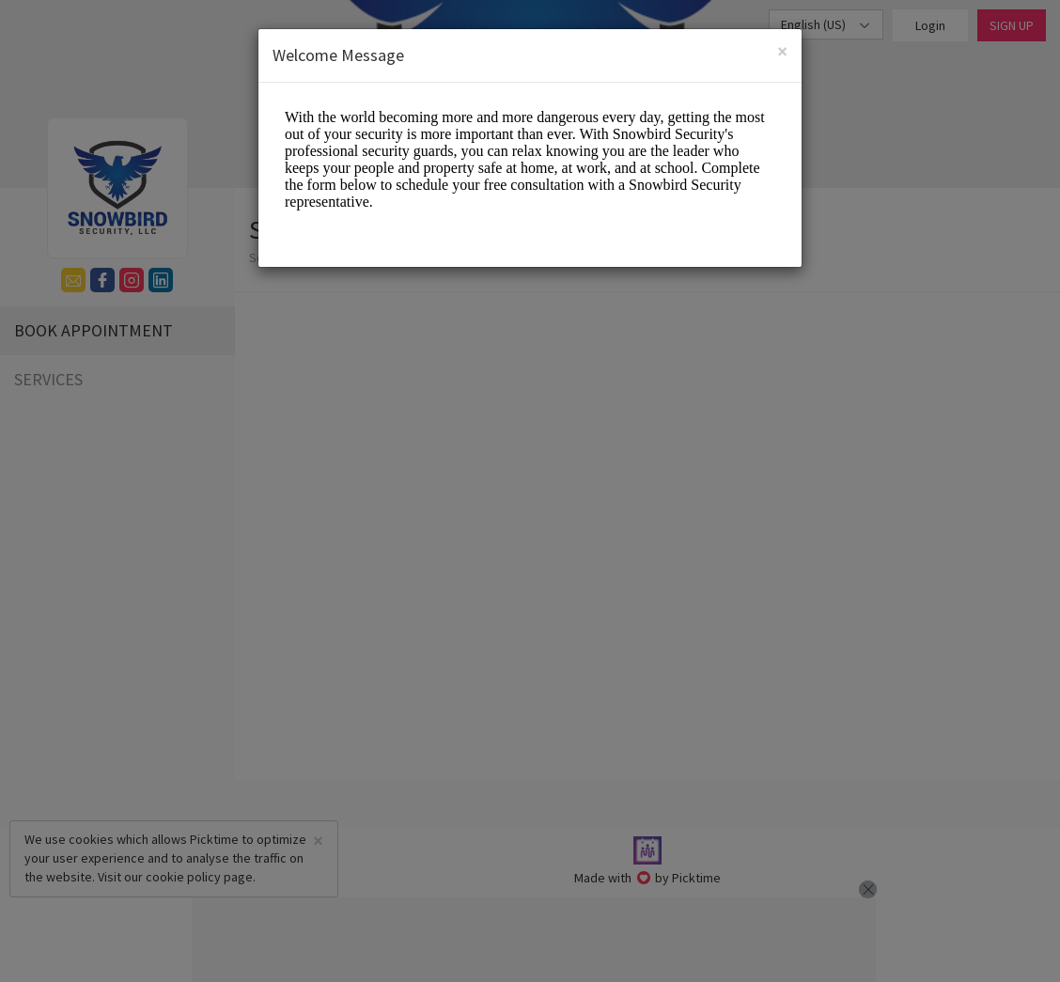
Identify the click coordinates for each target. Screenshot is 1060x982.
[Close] (782, 51)
